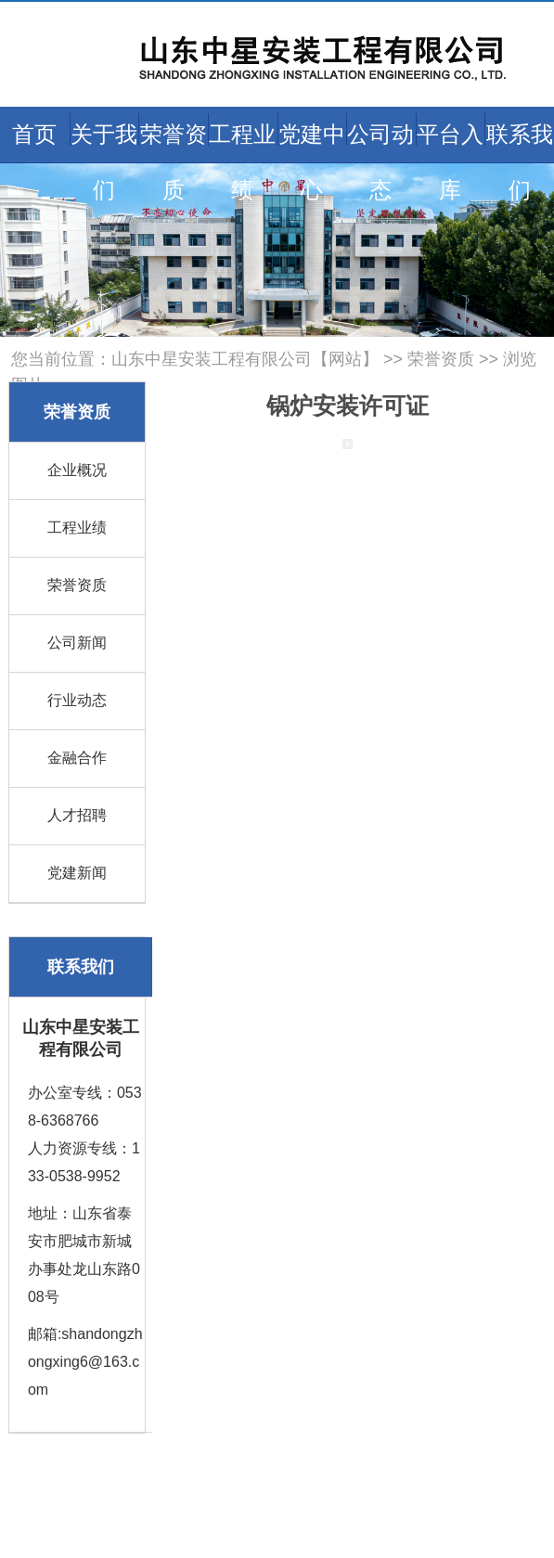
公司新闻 (77, 642)
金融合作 (77, 758)
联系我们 (519, 162)
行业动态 (77, 700)
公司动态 (380, 162)
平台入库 (450, 162)
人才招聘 (77, 815)
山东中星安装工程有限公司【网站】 (245, 359)
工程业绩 (242, 162)
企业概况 (77, 470)
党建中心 (311, 162)
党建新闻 (77, 873)
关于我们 (104, 162)
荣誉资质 (173, 162)
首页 (34, 134)
